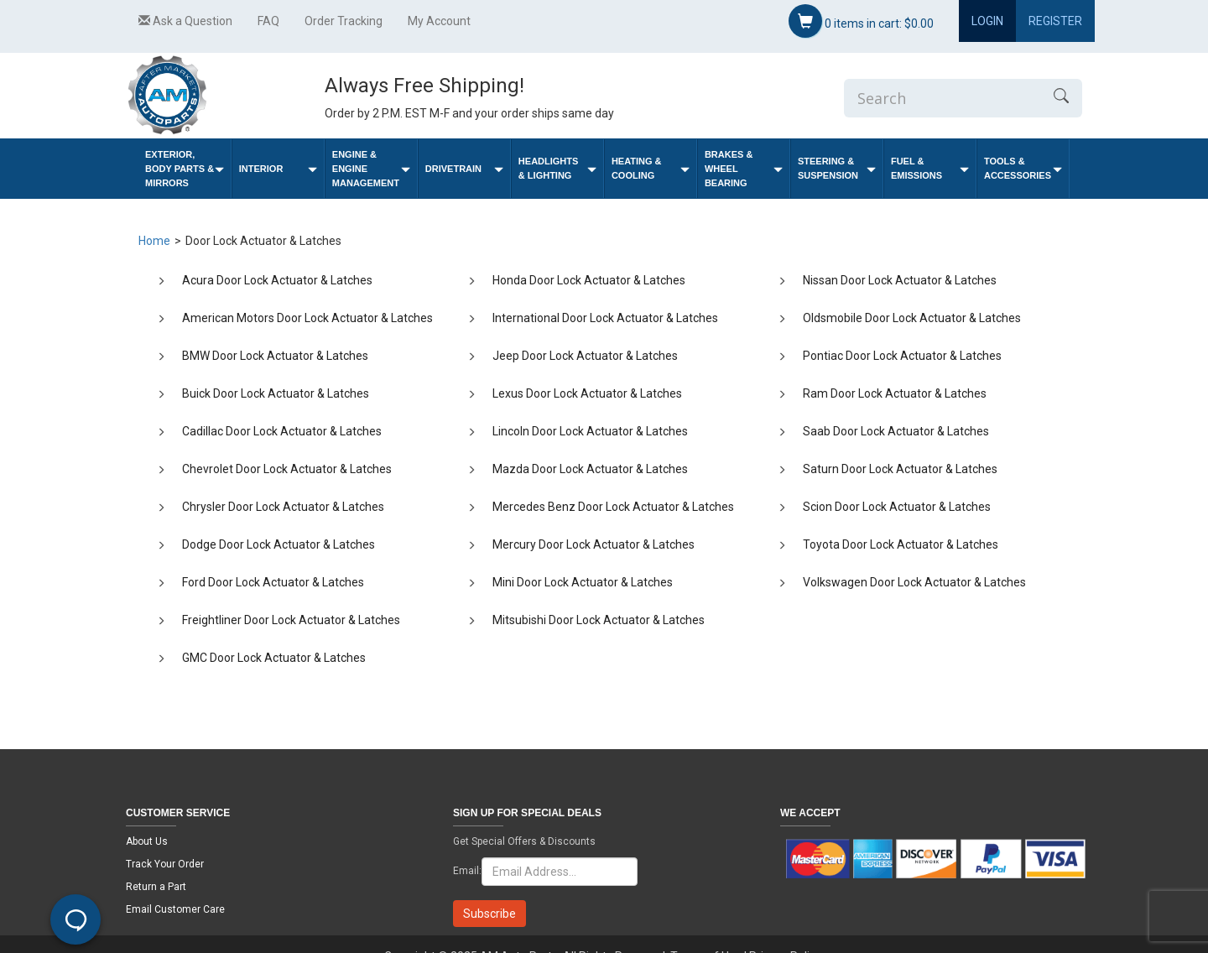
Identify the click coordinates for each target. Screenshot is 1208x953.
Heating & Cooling (651, 168)
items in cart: (861, 21)
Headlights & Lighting (557, 168)
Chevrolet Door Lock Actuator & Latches (287, 469)
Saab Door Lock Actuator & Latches (896, 431)
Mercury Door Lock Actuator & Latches (593, 544)
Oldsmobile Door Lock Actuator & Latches (912, 318)
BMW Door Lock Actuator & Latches (275, 355)
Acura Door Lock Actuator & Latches (277, 280)
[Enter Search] (942, 98)
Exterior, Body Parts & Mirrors (184, 168)
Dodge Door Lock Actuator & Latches (278, 544)
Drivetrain (464, 169)
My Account (439, 21)
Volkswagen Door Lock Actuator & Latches (914, 582)
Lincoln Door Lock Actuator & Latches (590, 431)
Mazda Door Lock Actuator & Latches (590, 469)
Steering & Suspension (837, 168)
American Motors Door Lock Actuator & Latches (307, 318)
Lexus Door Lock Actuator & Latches (587, 393)
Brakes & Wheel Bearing (744, 168)
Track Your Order (165, 864)
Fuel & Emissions (930, 168)
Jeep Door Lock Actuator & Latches (585, 355)
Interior (278, 169)
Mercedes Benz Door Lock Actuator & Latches (613, 506)
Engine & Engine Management (371, 168)
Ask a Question (185, 21)
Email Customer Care (175, 909)
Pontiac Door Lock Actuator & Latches (902, 355)
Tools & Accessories (1023, 168)
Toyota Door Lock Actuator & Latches (900, 544)
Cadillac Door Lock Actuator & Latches (282, 431)
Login (987, 21)
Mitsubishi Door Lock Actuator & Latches (598, 620)
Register (1055, 21)
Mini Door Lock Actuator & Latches (582, 582)
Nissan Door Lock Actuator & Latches (900, 280)
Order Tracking (344, 21)
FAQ (268, 21)
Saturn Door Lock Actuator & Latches (900, 469)
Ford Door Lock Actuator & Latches (273, 582)
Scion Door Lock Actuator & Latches (897, 506)
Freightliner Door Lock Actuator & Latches (291, 620)
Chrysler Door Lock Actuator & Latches (283, 506)
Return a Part (156, 887)
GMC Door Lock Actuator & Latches (274, 657)
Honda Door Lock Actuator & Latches (588, 280)
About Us (147, 841)
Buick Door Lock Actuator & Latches (275, 393)
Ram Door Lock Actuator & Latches (895, 393)
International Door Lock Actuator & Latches (605, 318)
